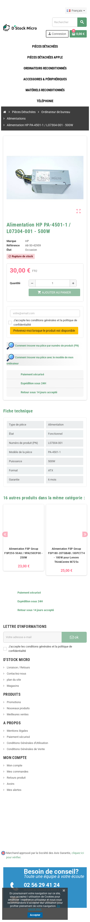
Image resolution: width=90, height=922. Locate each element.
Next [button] (85, 534)
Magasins (12, 685)
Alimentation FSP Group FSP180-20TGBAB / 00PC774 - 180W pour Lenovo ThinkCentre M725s (66, 555)
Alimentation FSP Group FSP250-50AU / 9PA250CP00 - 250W (23, 553)
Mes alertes (13, 790)
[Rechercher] (69, 22)
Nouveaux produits (18, 708)
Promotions (13, 702)
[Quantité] (52, 283)
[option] (23, 539)
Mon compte (14, 765)
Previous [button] (5, 534)
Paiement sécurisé (18, 736)
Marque (11, 241)
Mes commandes (17, 771)
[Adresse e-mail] (32, 637)
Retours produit (16, 777)
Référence (13, 245)
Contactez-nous (16, 673)
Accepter (35, 915)
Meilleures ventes (17, 714)
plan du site (13, 679)
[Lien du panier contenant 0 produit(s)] (78, 34)
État (9, 249)
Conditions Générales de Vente (25, 749)
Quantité (15, 283)
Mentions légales (17, 730)
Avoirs (10, 783)
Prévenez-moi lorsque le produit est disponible (44, 330)
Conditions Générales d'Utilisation (27, 743)
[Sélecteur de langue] (76, 10)
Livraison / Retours (18, 667)
